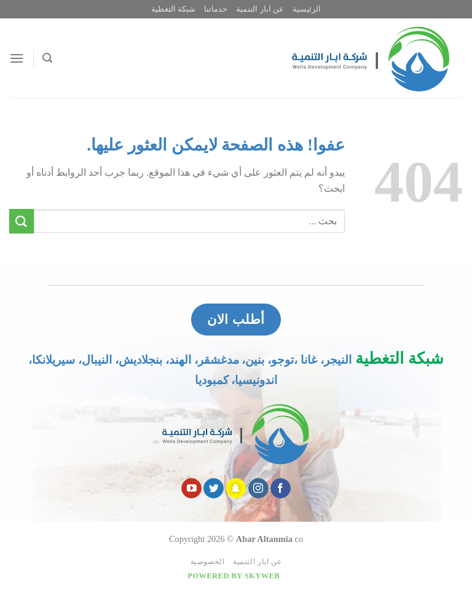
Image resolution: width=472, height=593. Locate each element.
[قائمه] (16, 58)
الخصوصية (208, 561)
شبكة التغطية (173, 9)
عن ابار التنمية (259, 9)
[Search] (47, 58)
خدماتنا (215, 9)
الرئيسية (307, 9)
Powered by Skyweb (233, 575)
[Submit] (21, 221)
